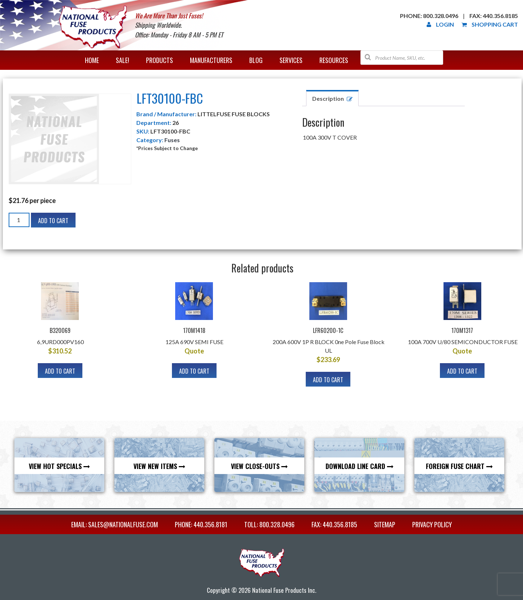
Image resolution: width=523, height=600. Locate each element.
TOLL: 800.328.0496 (269, 524)
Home (92, 60)
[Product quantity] (19, 220)
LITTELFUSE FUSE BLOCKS (233, 113)
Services (291, 60)
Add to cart (53, 220)
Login (440, 24)
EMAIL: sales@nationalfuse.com (114, 524)
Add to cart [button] (60, 371)
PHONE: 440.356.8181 (201, 524)
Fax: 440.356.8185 (493, 15)
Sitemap (384, 524)
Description (328, 98)
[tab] (332, 98)
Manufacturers (211, 60)
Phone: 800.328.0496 (429, 15)
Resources (333, 60)
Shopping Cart (489, 24)
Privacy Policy (432, 524)
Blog (256, 60)
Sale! (122, 60)
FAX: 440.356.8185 (334, 524)
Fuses (172, 139)
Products (159, 60)
